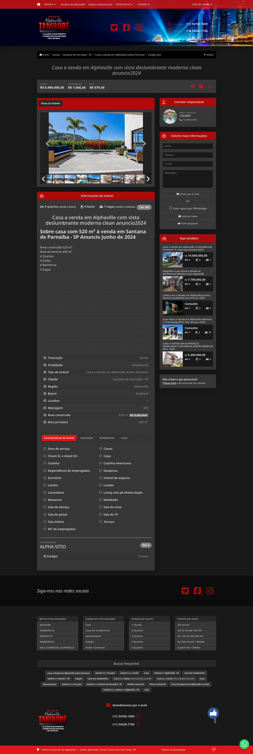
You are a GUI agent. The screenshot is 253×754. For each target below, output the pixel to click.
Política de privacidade (173, 749)
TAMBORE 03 (47, 641)
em (166, 673)
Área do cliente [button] (201, 4)
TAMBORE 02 (47, 630)
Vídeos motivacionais (100, 4)
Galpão (90, 641)
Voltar (209, 54)
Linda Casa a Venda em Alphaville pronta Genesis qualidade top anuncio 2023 (186, 297)
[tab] (50, 103)
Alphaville (45, 624)
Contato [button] (142, 4)
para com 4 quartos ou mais (175, 678)
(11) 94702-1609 (197, 24)
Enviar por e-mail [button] (188, 194)
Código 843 (154, 54)
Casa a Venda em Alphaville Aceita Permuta (120, 54)
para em (121, 689)
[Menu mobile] (38, 4)
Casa (88, 624)
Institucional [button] (123, 4)
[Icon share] (114, 27)
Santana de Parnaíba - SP (77, 54)
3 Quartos (137, 636)
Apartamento (93, 636)
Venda (56, 54)
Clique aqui (169, 383)
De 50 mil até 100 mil (189, 630)
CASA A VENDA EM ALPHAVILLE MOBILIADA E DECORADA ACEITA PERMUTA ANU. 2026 (188, 346)
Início (44, 54)
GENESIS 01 (46, 636)
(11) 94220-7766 (197, 31)
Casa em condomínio (98, 630)
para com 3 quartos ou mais (132, 678)
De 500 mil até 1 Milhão (190, 641)
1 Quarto (137, 624)
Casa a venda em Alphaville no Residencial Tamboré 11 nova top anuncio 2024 (187, 248)
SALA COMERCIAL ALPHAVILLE (57, 647)
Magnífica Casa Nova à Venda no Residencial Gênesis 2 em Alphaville (183, 272)
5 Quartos (137, 647)
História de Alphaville (73, 4)
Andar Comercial (95, 647)
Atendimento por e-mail (126, 705)
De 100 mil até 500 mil (190, 636)
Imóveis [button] (48, 4)
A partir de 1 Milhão (188, 647)
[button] (48, 143)
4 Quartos (137, 641)
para (105, 673)
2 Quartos (137, 630)
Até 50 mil (183, 624)
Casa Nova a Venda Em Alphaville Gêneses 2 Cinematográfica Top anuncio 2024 (187, 321)
